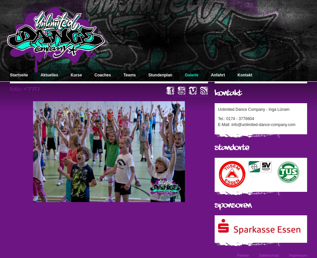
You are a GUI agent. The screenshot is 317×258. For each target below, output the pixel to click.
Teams (129, 75)
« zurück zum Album (190, 95)
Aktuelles (49, 75)
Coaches (102, 75)
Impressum (298, 255)
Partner (243, 255)
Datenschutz (269, 255)
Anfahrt (218, 75)
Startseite (19, 75)
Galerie (191, 75)
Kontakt (244, 75)
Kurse (76, 75)
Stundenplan (160, 75)
